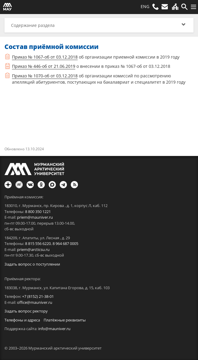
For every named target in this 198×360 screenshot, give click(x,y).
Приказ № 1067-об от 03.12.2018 (45, 57)
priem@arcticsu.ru (33, 249)
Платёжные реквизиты (65, 320)
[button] (99, 25)
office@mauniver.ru (34, 302)
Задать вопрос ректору (26, 311)
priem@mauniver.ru (35, 217)
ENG (145, 6)
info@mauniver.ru (54, 328)
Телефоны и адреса (22, 320)
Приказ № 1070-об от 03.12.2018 (45, 76)
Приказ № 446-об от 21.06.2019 (43, 66)
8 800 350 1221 (38, 211)
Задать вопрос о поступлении (32, 264)
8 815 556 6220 (38, 243)
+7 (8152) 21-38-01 (38, 296)
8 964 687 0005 (65, 243)
